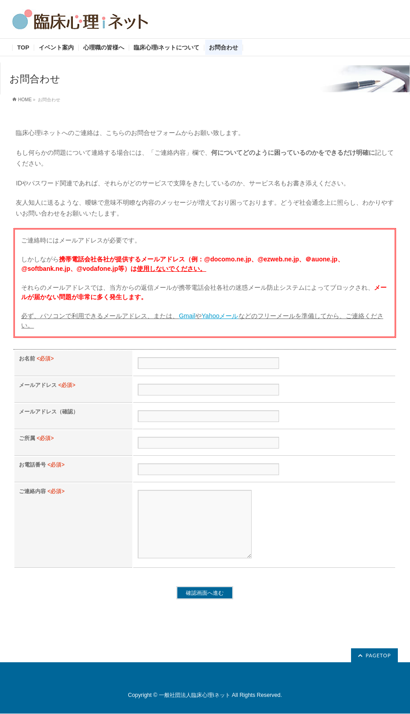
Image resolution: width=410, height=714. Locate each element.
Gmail (187, 315)
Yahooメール (220, 315)
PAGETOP (378, 656)
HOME (25, 99)
